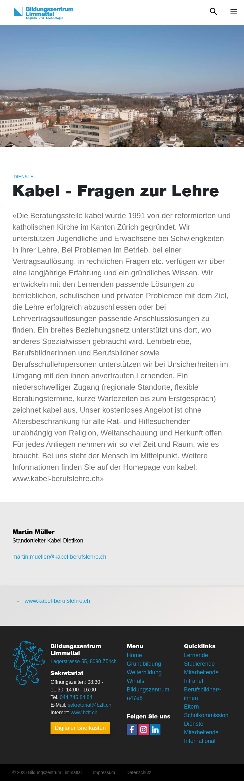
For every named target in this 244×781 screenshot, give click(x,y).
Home (134, 655)
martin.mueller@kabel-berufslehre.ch (59, 557)
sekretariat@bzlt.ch (89, 705)
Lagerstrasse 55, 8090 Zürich (84, 661)
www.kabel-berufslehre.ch (57, 601)
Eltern (191, 707)
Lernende (196, 655)
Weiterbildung (144, 672)
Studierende (199, 664)
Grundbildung (144, 664)
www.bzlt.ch (84, 712)
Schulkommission (206, 715)
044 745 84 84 (76, 697)
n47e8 (135, 698)
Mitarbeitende (201, 732)
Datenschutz (138, 772)
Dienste (23, 176)
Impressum (104, 772)
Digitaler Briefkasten (80, 728)
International (199, 741)
